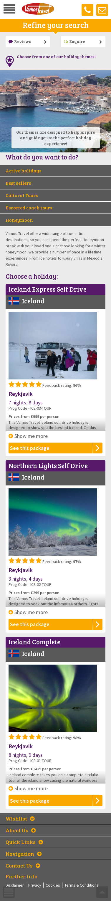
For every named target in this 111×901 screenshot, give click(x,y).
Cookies (53, 885)
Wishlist (20, 818)
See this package (29, 448)
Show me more (28, 436)
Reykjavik (21, 393)
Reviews (20, 41)
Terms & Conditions (81, 885)
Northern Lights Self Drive (48, 465)
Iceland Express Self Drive (48, 289)
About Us (21, 830)
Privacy (34, 885)
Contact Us (23, 865)
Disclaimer (15, 885)
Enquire (74, 41)
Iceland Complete (34, 641)
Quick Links (24, 841)
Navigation (24, 853)
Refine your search (56, 25)
